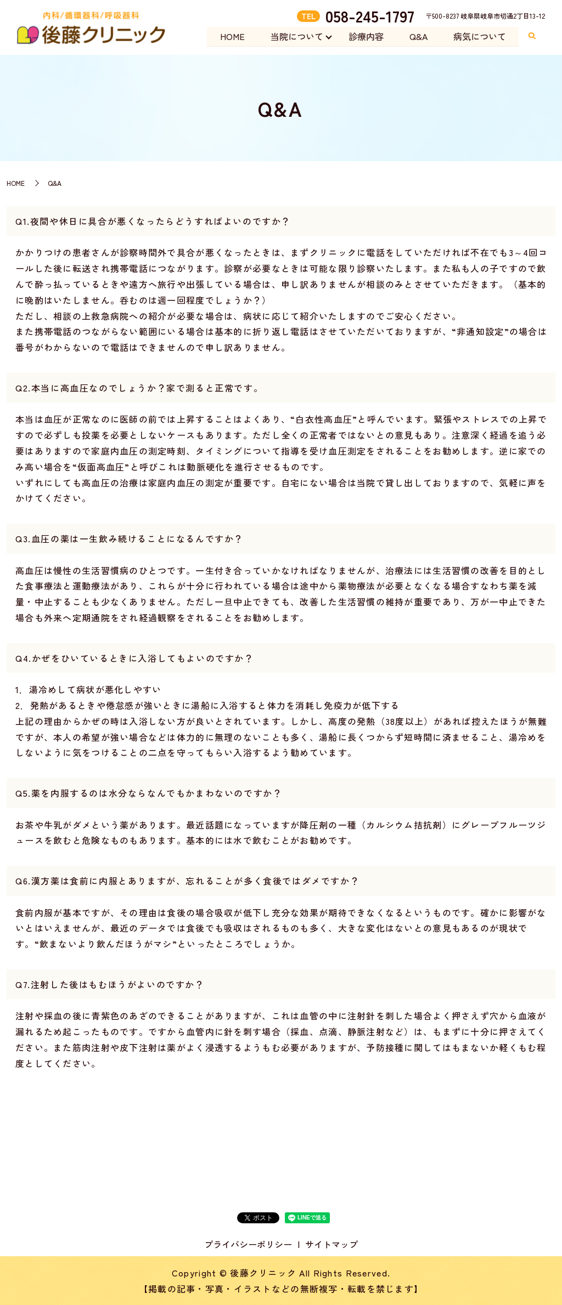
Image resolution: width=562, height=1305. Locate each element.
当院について (294, 36)
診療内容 (364, 36)
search (532, 37)
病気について (479, 36)
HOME (229, 36)
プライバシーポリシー (248, 1244)
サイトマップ (331, 1244)
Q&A (417, 36)
